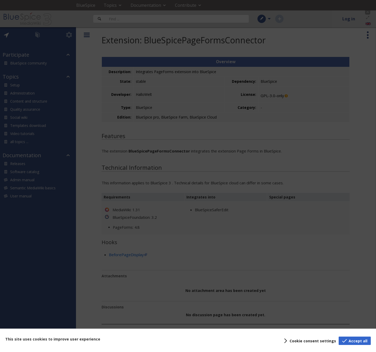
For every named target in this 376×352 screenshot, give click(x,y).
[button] (309, 341)
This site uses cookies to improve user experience (52, 339)
